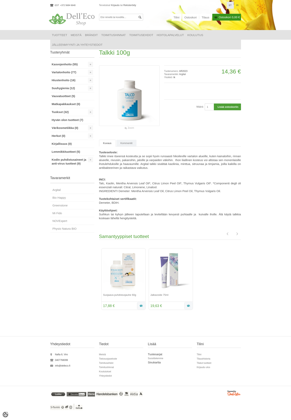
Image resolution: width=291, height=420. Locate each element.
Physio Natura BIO (65, 228)
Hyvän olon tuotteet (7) (67, 120)
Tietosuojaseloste (108, 358)
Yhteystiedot (105, 375)
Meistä (76, 35)
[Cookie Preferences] (5, 414)
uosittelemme (156, 358)
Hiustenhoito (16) (64, 80)
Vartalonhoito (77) (64, 72)
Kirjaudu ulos (203, 367)
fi (237, 5)
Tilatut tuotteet (204, 363)
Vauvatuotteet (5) (63, 96)
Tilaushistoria (203, 358)
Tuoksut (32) (60, 112)
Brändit (91, 35)
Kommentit (126, 143)
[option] (122, 279)
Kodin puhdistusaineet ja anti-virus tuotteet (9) (69, 161)
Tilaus (205, 17)
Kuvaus (107, 143)
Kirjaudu (115, 5)
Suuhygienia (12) (63, 88)
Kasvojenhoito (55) (65, 64)
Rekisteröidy (129, 5)
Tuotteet (59, 35)
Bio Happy (59, 197)
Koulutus (195, 35)
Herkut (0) (58, 135)
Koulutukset (105, 371)
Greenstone (60, 205)
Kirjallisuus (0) (62, 143)
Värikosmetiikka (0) (65, 127)
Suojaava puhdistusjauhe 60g (119, 294)
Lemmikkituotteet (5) (66, 151)
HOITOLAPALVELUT (170, 35)
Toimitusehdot (141, 35)
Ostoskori (229, 17)
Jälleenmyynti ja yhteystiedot (77, 44)
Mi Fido (57, 213)
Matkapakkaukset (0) (66, 104)
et (230, 5)
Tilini (176, 17)
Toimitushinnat (113, 35)
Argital (182, 74)
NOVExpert (60, 221)
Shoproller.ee (234, 394)
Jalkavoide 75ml (159, 294)
